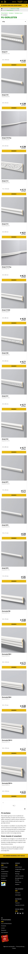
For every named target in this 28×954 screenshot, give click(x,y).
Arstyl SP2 (5, 525)
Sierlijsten (11, 13)
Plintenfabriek (4, 13)
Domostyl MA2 (6, 697)
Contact (3, 928)
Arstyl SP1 (5, 482)
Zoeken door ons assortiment (14, 5)
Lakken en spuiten (19, 876)
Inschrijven (17, 893)
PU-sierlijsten (4, 15)
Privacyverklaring (20, 946)
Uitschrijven (18, 895)
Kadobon (17, 884)
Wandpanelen (4, 876)
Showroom (3, 930)
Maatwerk (17, 871)
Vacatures (3, 926)
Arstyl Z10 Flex (6, 138)
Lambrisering (4, 874)
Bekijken (14, 65)
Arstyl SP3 (5, 568)
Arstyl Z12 (5, 181)
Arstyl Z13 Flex (6, 267)
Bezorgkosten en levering (19, 879)
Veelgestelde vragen (20, 869)
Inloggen (19, 1)
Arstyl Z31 (5, 396)
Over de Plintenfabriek (6, 923)
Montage (17, 874)
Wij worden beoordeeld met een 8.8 (14, 856)
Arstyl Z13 (5, 224)
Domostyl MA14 (7, 783)
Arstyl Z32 (5, 439)
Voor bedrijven (4, 932)
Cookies (14, 948)
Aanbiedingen (4, 867)
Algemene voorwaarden (9, 946)
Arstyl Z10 (5, 95)
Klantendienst (18, 867)
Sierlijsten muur (18, 13)
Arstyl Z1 (5, 52)
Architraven (4, 880)
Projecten (17, 903)
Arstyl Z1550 (6, 310)
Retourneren (18, 882)
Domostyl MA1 (6, 654)
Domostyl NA (6, 611)
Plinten (2, 869)
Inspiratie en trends (19, 905)
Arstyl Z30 (5, 353)
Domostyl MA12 (7, 740)
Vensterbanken (4, 871)
